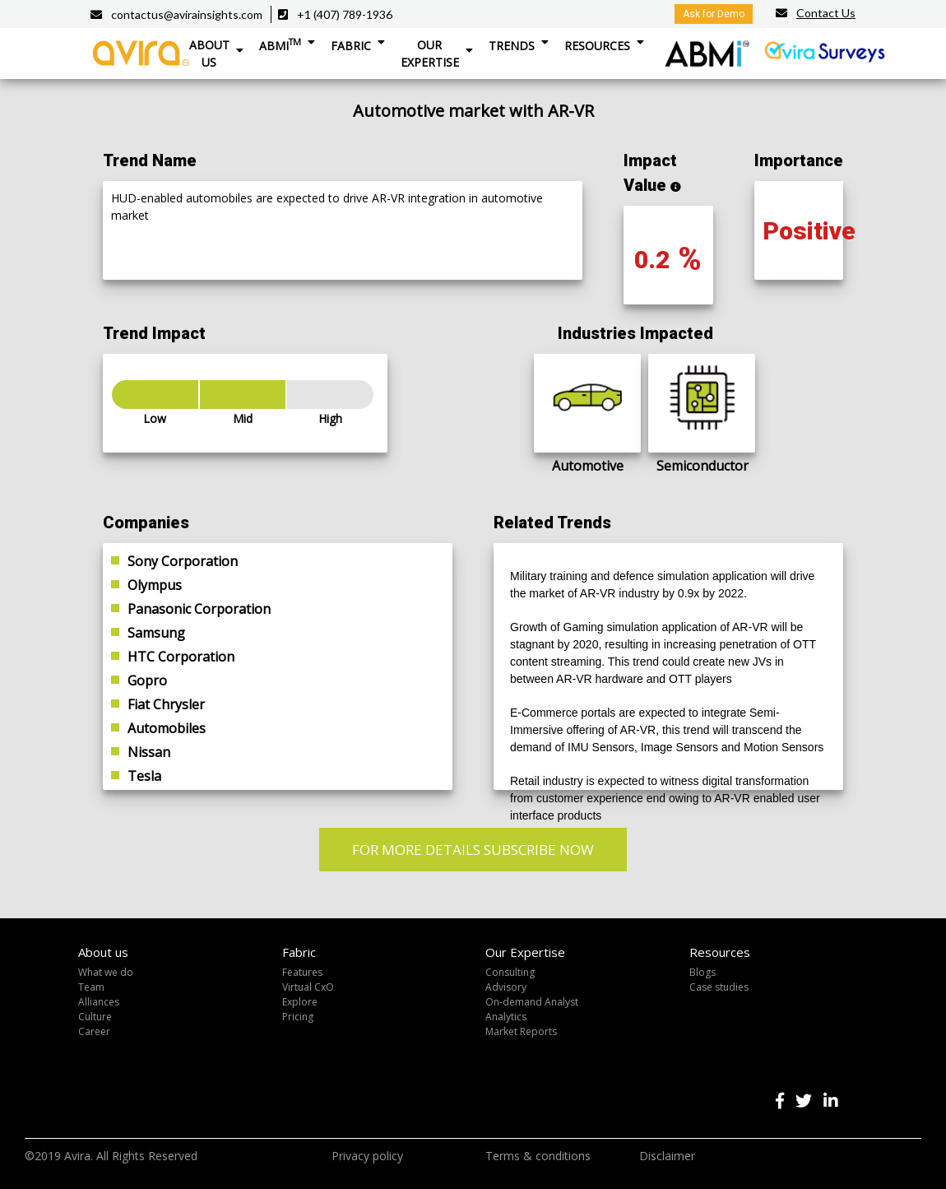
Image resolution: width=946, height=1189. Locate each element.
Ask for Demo (713, 14)
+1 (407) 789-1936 (344, 14)
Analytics (505, 1017)
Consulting (510, 972)
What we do (105, 972)
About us (103, 952)
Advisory (505, 987)
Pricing (297, 1017)
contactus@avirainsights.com (186, 14)
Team (91, 987)
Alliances (98, 1002)
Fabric (351, 45)
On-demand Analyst (531, 1002)
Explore (300, 1002)
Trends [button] (512, 45)
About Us (209, 53)
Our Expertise (430, 53)
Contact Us (826, 13)
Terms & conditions (538, 1155)
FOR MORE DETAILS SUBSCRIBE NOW (473, 849)
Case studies (719, 987)
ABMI (280, 45)
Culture (95, 1017)
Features (302, 972)
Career (94, 1031)
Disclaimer (667, 1155)
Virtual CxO (308, 987)
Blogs (702, 972)
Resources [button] (597, 45)
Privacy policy (367, 1155)
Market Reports (521, 1031)
